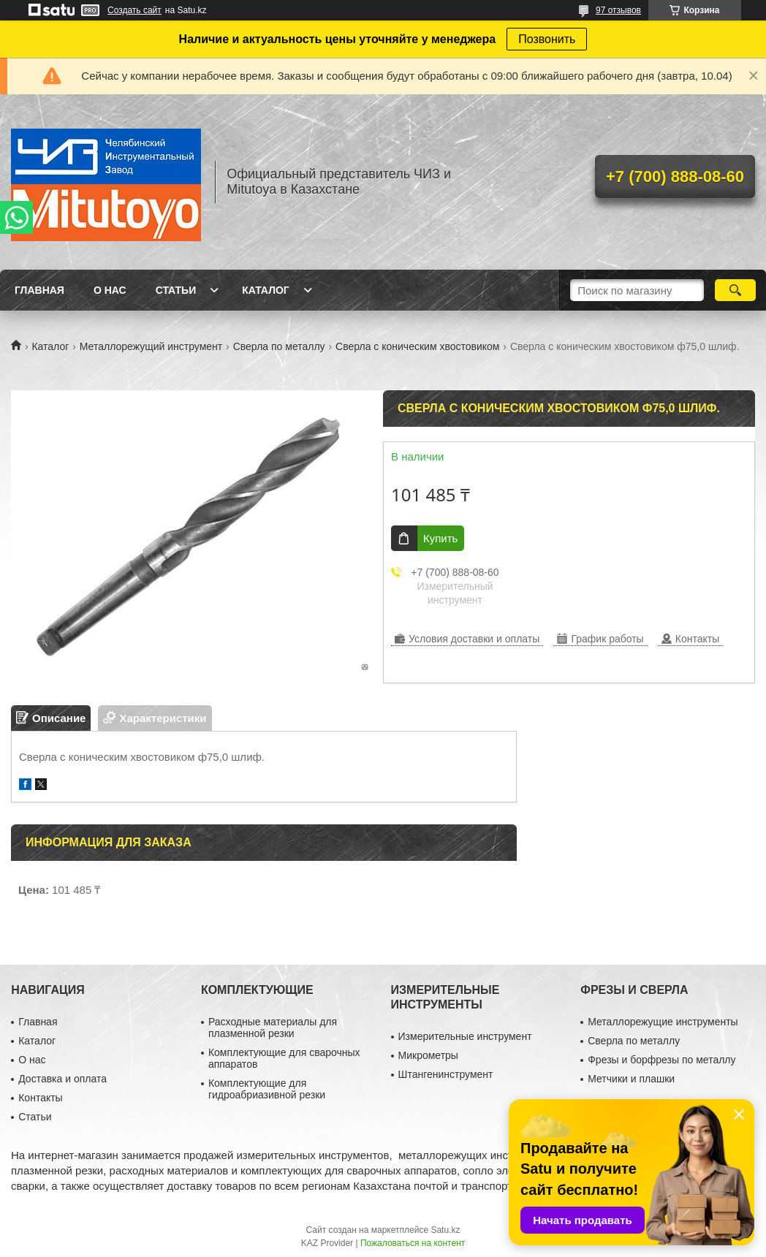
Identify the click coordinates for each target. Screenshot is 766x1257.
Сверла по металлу (279, 346)
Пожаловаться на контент (412, 1243)
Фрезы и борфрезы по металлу (661, 1060)
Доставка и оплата (62, 1079)
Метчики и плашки (631, 1079)
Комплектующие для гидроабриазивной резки (266, 1089)
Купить (440, 538)
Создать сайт (134, 10)
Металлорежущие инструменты (662, 1022)
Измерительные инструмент (465, 1036)
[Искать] (735, 290)
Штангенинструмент (445, 1074)
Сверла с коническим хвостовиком (417, 346)
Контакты (40, 1098)
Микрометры (428, 1055)
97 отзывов (618, 10)
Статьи (176, 290)
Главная (39, 290)
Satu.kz (445, 1230)
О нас (110, 290)
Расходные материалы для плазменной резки (272, 1027)
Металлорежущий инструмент (151, 346)
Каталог (265, 290)
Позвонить (546, 39)
